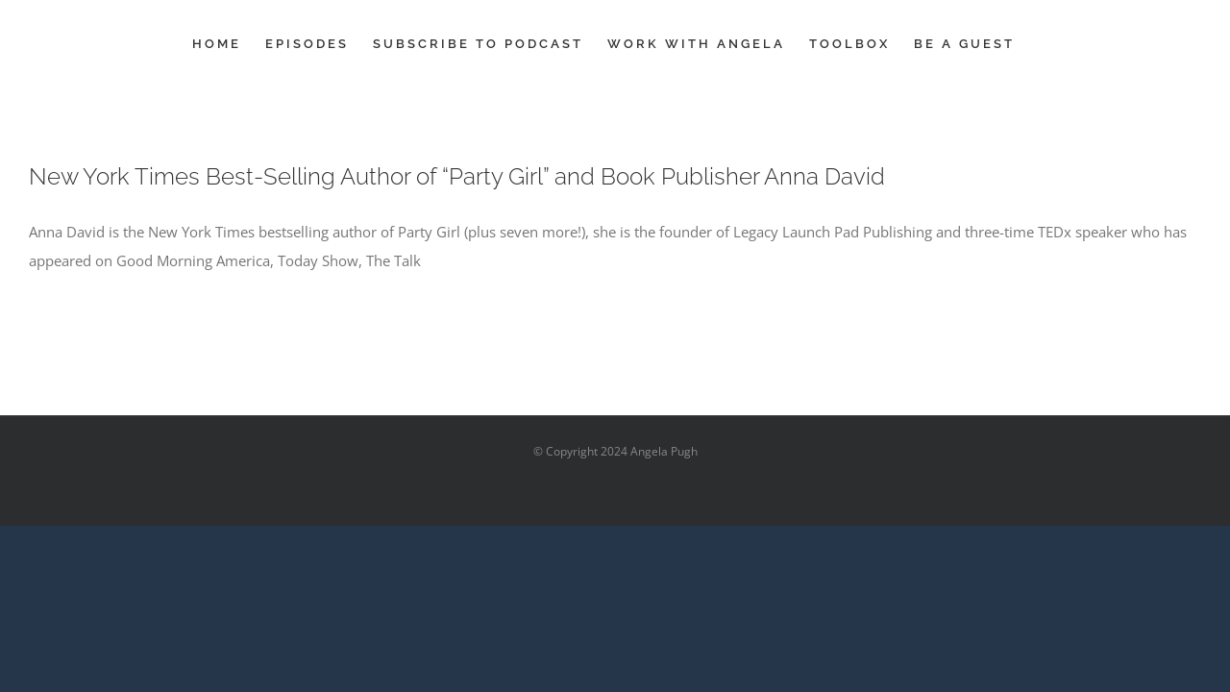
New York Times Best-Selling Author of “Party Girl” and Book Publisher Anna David (457, 176)
